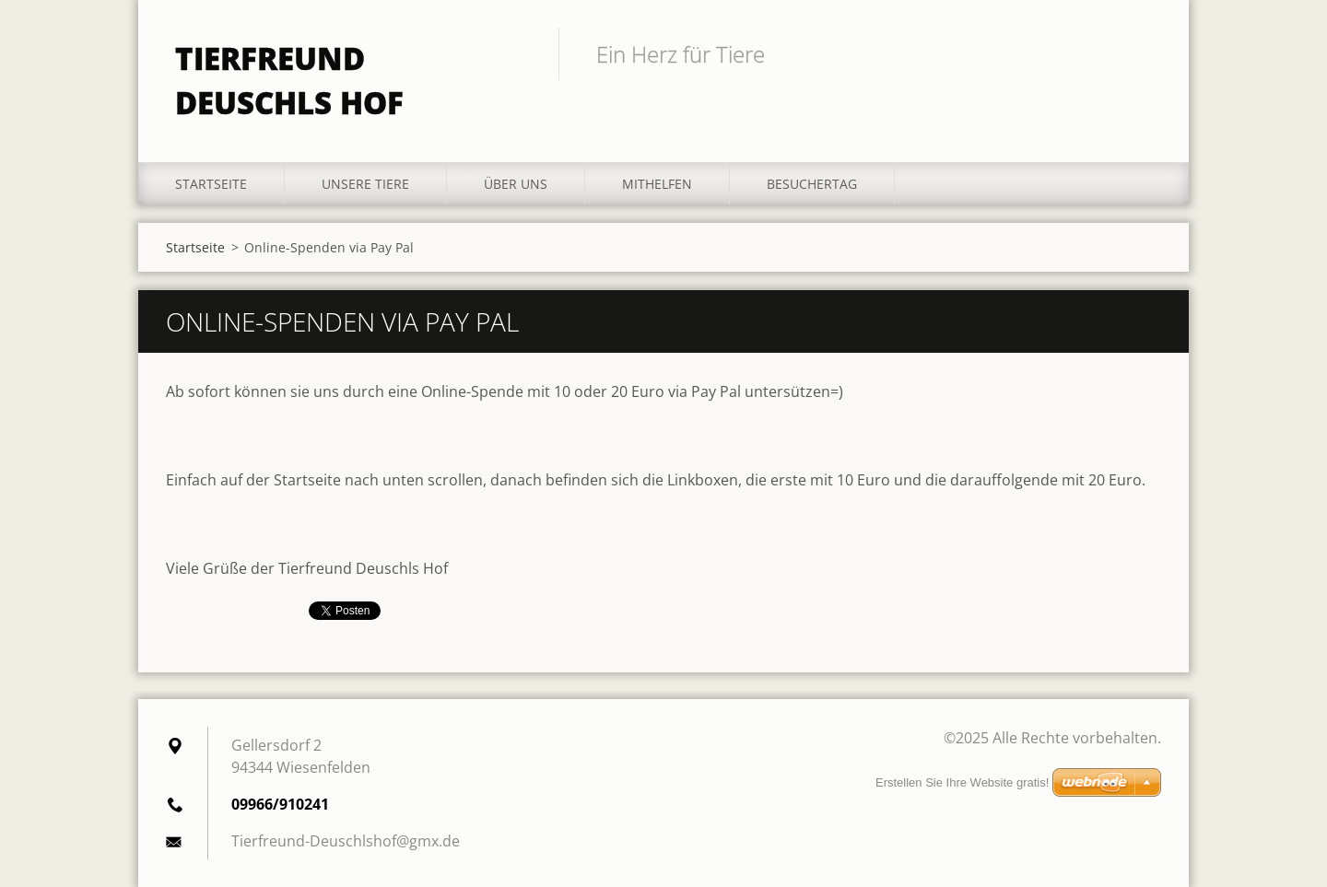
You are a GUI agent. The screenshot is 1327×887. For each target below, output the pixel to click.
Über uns (515, 184)
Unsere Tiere (365, 184)
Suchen (1141, 53)
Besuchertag (812, 184)
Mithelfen (657, 184)
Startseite (211, 184)
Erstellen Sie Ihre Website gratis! (962, 782)
